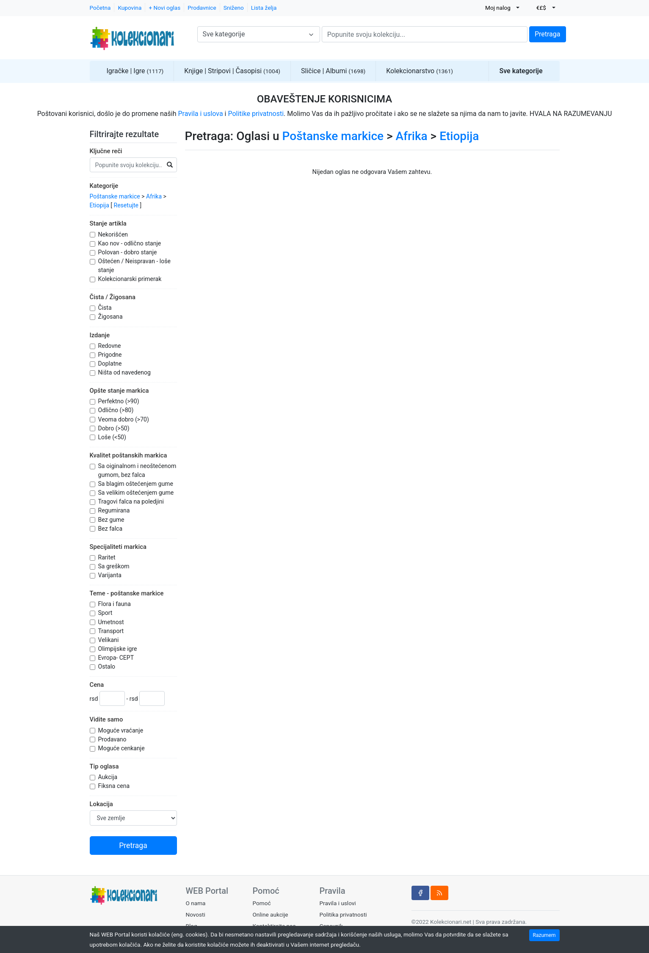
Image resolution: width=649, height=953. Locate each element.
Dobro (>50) (114, 428)
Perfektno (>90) (119, 401)
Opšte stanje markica (119, 390)
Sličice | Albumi (333, 71)
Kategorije (104, 186)
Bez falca (111, 528)
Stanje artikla (108, 223)
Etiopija (99, 205)
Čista (105, 307)
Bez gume (112, 519)
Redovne (110, 345)
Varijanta (110, 575)
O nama (196, 903)
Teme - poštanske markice (127, 593)
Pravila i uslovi (337, 903)
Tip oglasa (104, 766)
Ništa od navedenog (125, 372)
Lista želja (264, 7)
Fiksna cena (114, 785)
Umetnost (112, 622)
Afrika (154, 196)
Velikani (109, 639)
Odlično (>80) (116, 410)
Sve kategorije (520, 71)
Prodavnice (202, 7)
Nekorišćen (114, 234)
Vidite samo (106, 719)
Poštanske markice (115, 196)
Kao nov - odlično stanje (130, 243)
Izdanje (100, 335)
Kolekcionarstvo (419, 71)
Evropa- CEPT (116, 657)
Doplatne (110, 363)
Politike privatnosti (256, 114)
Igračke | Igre (135, 71)
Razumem (544, 935)
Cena (97, 685)
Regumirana (114, 510)
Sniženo (234, 7)
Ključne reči (106, 151)
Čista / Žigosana (112, 297)
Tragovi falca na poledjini (132, 501)
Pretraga (548, 34)
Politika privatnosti (343, 914)
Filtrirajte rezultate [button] (130, 134)
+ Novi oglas (164, 7)
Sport (106, 612)
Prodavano (113, 739)
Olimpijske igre (118, 648)
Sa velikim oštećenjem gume (136, 492)
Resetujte (126, 205)
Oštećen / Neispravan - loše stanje (134, 265)
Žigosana (111, 316)
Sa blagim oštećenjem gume (136, 483)
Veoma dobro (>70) (124, 419)
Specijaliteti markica (118, 547)
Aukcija (108, 777)
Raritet (107, 557)
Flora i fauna (115, 603)
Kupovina (129, 7)
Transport (111, 631)
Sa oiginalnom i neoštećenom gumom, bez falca (137, 470)
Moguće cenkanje (122, 748)
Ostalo (107, 666)
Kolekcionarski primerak (130, 278)
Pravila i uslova (200, 114)
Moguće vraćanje (121, 730)
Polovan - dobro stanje (128, 252)
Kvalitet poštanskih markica (128, 455)
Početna (100, 7)
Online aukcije (270, 914)
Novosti (195, 914)
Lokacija (101, 804)
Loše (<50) (113, 437)
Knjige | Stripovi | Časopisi (232, 71)
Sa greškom (114, 566)
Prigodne (111, 354)
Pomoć (261, 903)
